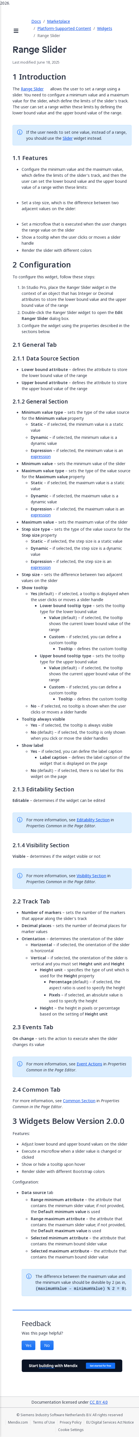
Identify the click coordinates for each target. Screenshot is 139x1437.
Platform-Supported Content (64, 28)
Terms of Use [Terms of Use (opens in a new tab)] (44, 1422)
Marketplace (58, 21)
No (47, 1345)
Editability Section (93, 820)
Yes (28, 1345)
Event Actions (89, 1064)
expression (41, 456)
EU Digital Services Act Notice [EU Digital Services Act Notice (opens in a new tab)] (110, 1422)
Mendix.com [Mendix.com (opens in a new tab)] (18, 1422)
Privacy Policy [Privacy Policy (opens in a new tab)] (70, 1422)
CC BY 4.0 (99, 1402)
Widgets (104, 28)
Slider (68, 138)
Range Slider (32, 89)
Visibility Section (91, 876)
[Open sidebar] (16, 31)
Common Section (79, 1101)
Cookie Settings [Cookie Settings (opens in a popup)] (71, 1429)
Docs (36, 21)
